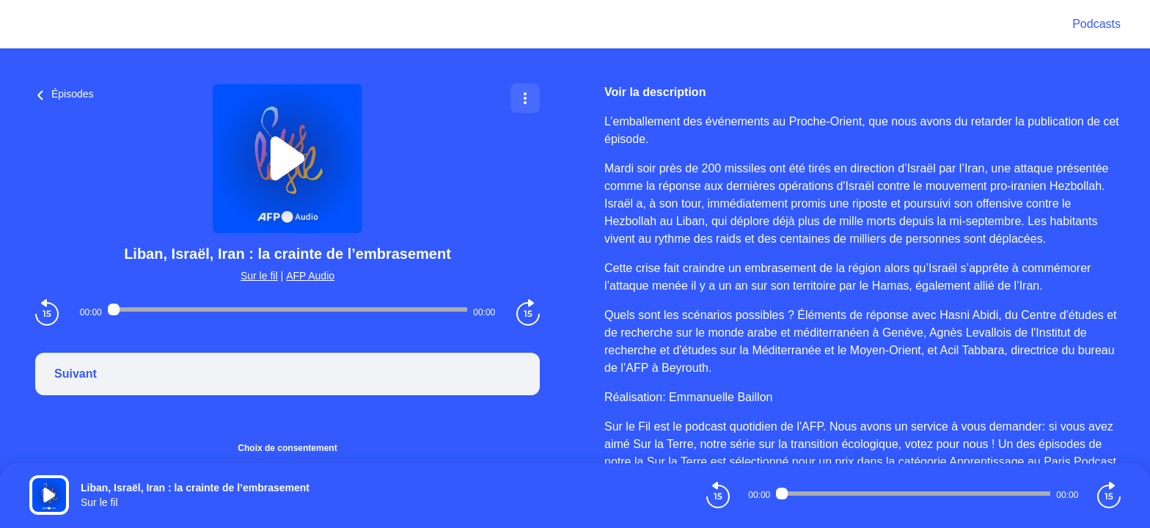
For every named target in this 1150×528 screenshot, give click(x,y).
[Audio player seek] (287, 309)
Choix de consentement (287, 448)
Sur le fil (259, 276)
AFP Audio (310, 276)
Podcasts (1096, 24)
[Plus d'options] (525, 98)
